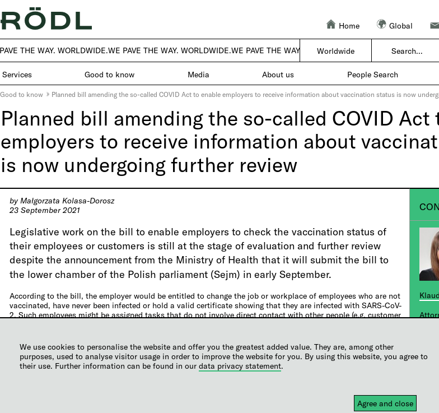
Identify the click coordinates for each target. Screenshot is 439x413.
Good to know (21, 94)
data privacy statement (240, 365)
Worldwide (335, 50)
